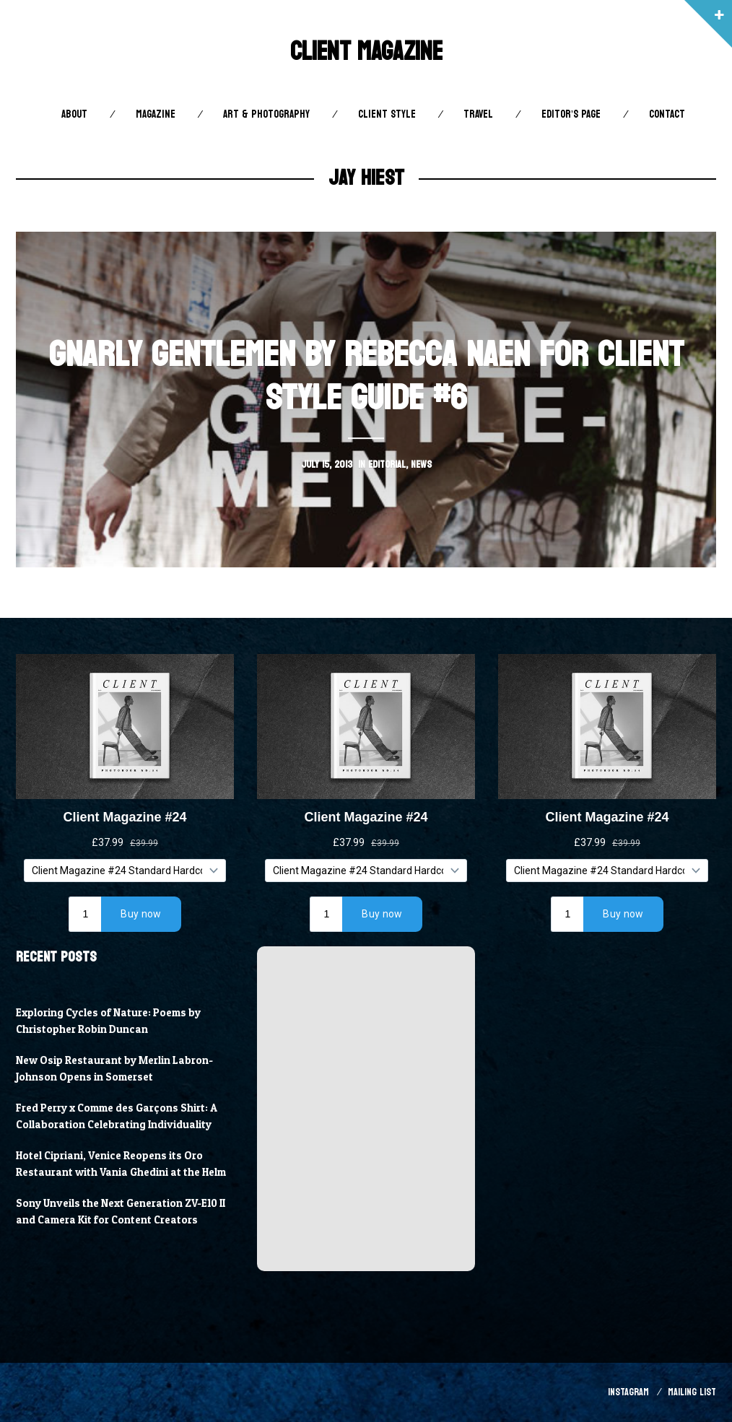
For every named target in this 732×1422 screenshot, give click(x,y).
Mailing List (692, 1392)
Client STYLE (387, 114)
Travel (478, 114)
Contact (667, 114)
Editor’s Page (571, 114)
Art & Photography (266, 114)
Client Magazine (366, 51)
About (74, 114)
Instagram (628, 1392)
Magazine (155, 114)
